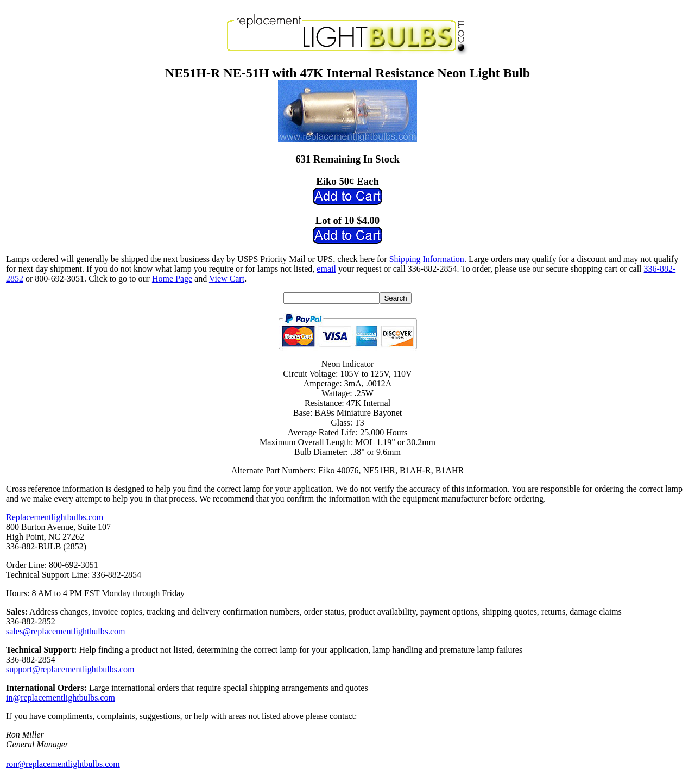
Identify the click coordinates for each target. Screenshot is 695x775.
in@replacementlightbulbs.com (60, 697)
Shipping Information (426, 259)
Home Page (172, 278)
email (326, 268)
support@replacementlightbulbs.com (70, 669)
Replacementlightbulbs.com (54, 517)
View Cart (226, 278)
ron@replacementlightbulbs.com (63, 763)
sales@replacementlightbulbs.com (65, 631)
